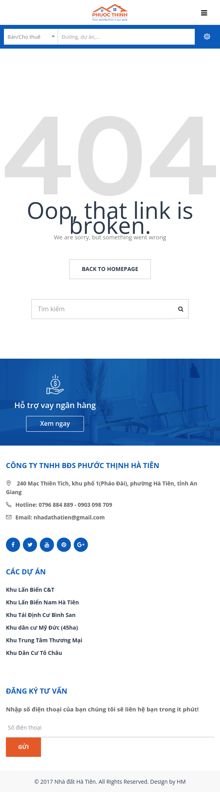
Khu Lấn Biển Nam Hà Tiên (42, 602)
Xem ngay (55, 423)
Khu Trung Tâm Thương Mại (44, 640)
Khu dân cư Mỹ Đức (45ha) (42, 627)
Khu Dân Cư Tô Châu (34, 653)
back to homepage (110, 269)
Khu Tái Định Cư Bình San (41, 615)
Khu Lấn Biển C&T (30, 589)
